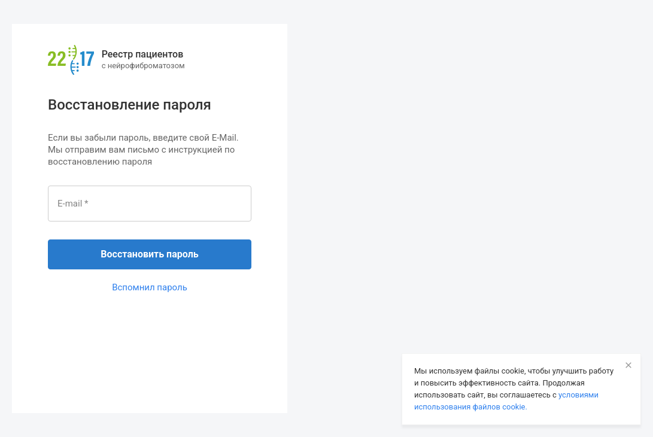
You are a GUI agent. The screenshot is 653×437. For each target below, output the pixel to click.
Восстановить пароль (149, 254)
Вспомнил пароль (149, 287)
